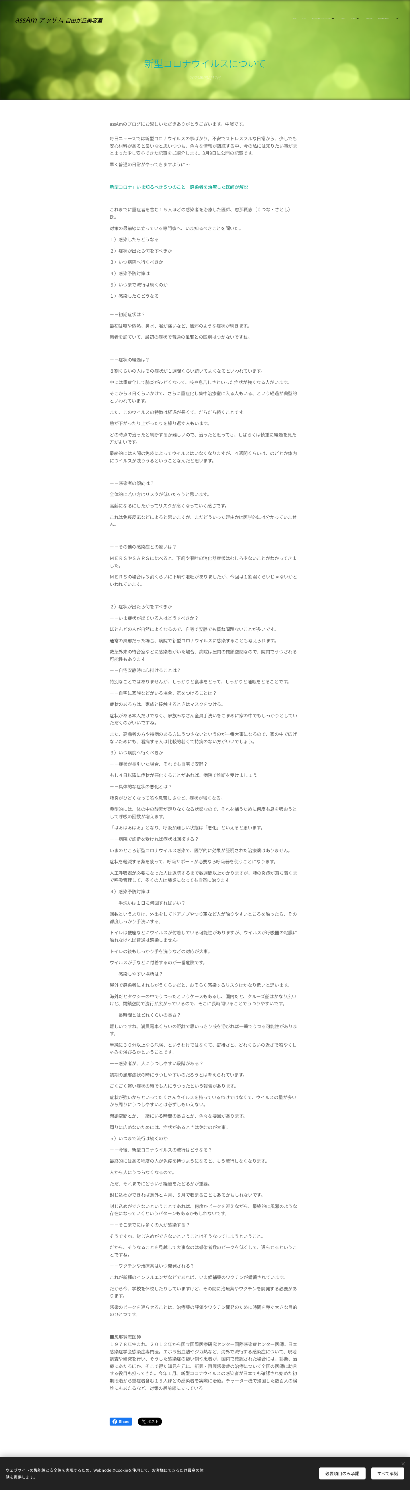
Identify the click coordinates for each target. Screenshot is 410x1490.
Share (120, 1421)
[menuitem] (345, 18)
